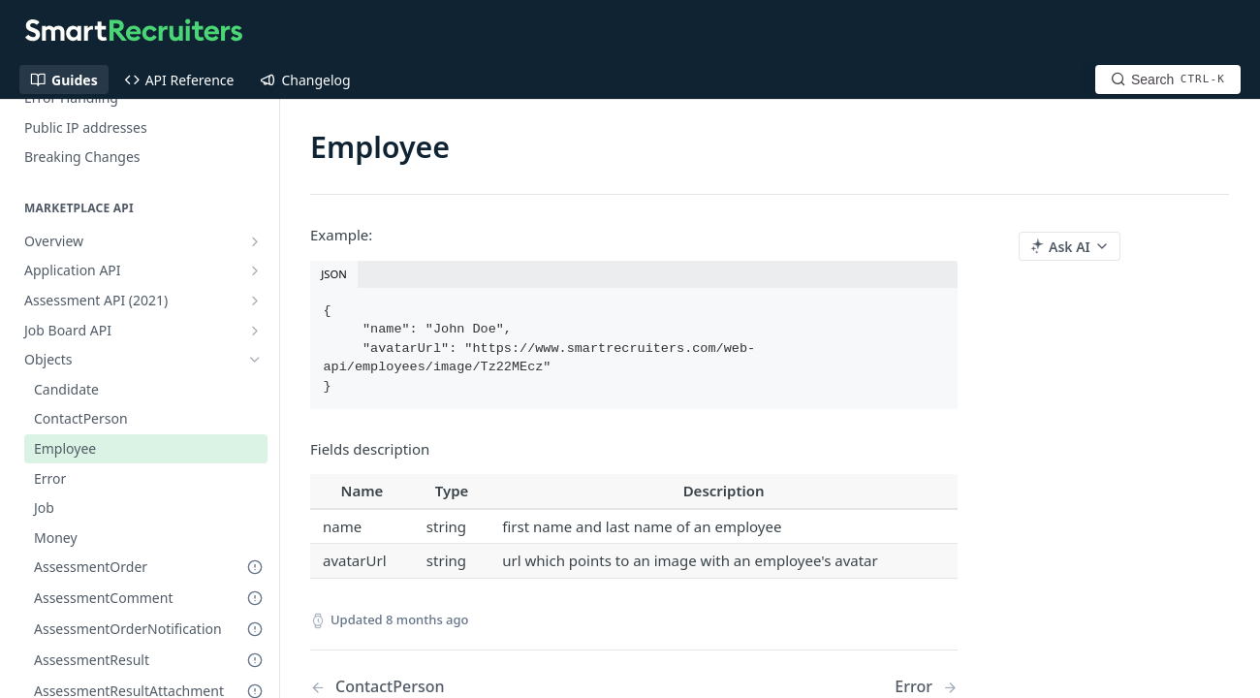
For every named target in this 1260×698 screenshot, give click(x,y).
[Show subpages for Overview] (255, 241)
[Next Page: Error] (926, 687)
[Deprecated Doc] (255, 567)
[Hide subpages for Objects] (255, 359)
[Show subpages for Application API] (255, 270)
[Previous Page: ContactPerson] (448, 687)
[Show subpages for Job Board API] (255, 330)
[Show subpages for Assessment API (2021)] (255, 300)
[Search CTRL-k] (1168, 79)
